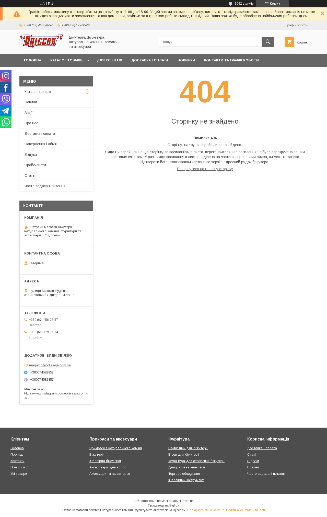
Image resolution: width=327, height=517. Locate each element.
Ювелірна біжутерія (105, 461)
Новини (31, 102)
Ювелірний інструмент (186, 480)
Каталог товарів (66, 60)
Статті (30, 175)
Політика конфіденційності (245, 510)
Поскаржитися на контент (205, 510)
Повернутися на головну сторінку (205, 169)
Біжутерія (96, 454)
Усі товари (18, 474)
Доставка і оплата (149, 60)
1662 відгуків (244, 3)
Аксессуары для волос (107, 467)
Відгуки (31, 154)
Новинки (186, 60)
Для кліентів (109, 60)
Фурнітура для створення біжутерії (196, 461)
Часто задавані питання (45, 186)
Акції (28, 113)
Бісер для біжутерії (183, 454)
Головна (32, 60)
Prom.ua (188, 501)
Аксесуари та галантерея (109, 474)
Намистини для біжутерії (188, 448)
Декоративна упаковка (186, 467)
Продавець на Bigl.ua (163, 505)
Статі (251, 454)
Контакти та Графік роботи (231, 60)
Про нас (31, 123)
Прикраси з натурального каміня (115, 448)
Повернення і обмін (41, 144)
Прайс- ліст (19, 467)
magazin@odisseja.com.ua (50, 365)
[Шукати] (268, 42)
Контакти (17, 461)
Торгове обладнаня (184, 474)
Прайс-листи (35, 165)
